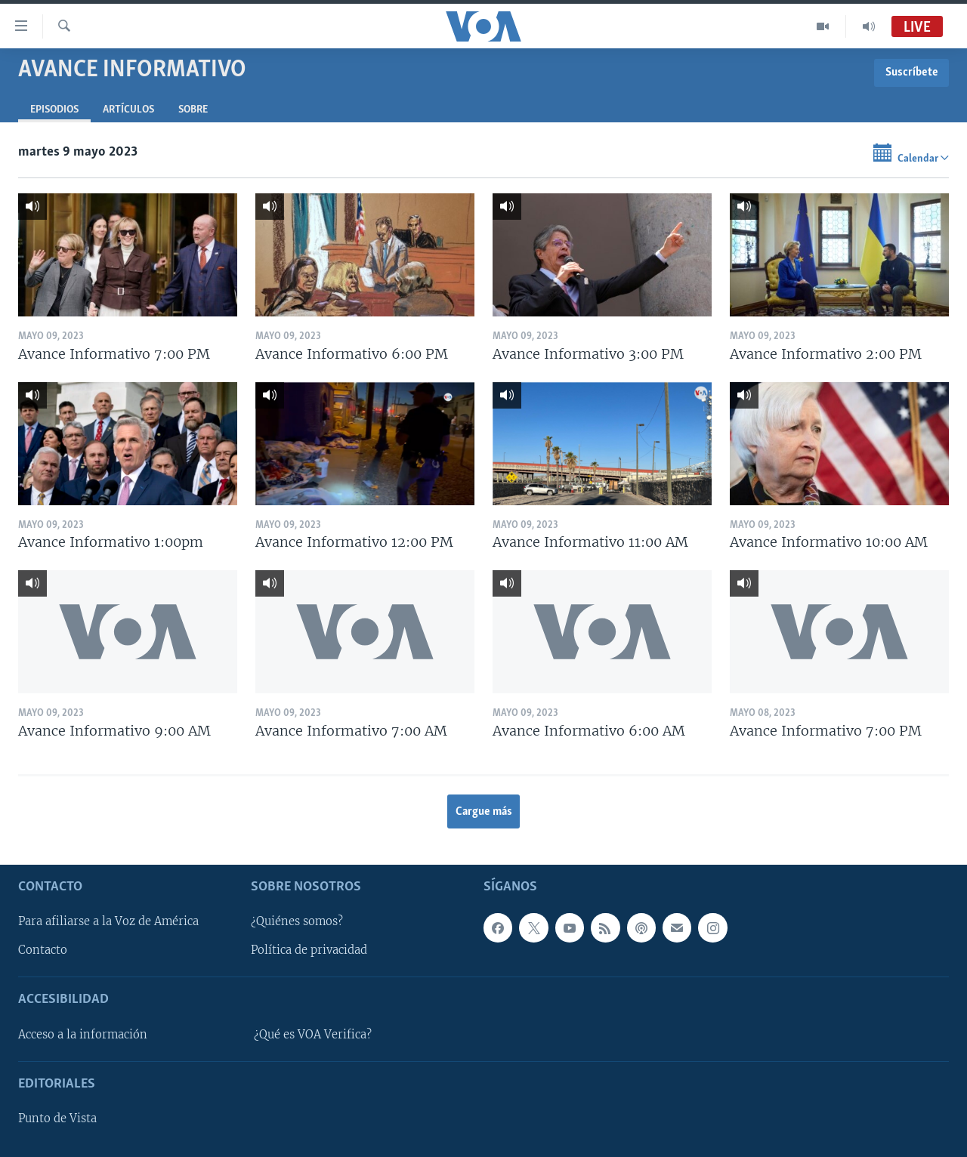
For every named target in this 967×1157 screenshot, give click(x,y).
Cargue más (484, 812)
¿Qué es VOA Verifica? (313, 1034)
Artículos (128, 110)
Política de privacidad (309, 951)
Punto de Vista (57, 1118)
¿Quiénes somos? (297, 922)
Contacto (42, 951)
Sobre (193, 110)
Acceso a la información (82, 1034)
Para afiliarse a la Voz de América (108, 922)
